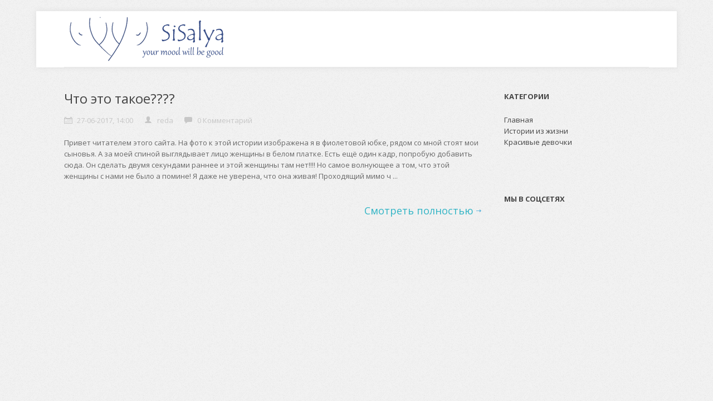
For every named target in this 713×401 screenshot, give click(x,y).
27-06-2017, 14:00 (105, 120)
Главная (518, 120)
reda (165, 120)
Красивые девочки (538, 142)
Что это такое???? (119, 98)
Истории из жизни (536, 131)
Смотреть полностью (418, 210)
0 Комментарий (224, 120)
